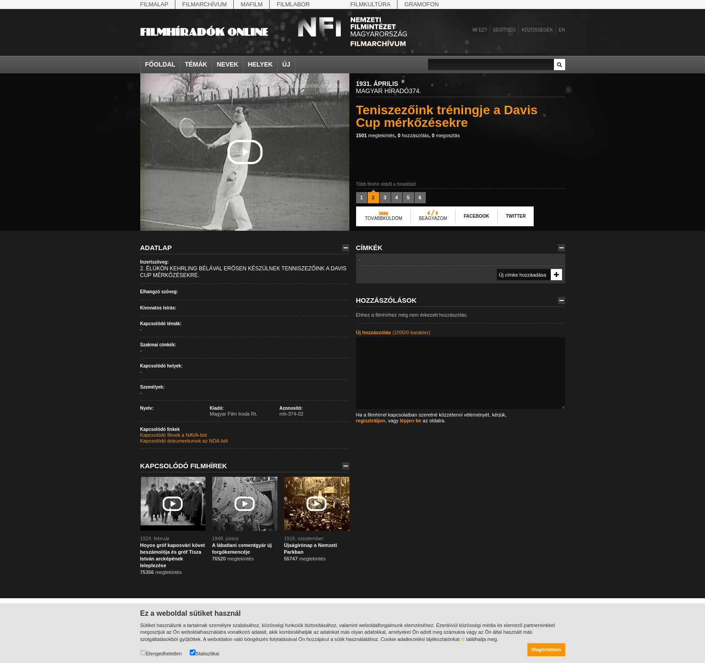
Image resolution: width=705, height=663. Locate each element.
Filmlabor (293, 4)
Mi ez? (480, 29)
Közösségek (537, 29)
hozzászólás (413, 135)
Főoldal (160, 64)
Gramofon (421, 4)
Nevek (227, 64)
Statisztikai (204, 653)
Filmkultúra (370, 4)
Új (286, 64)
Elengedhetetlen (161, 653)
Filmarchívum (204, 4)
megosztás (446, 135)
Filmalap (154, 4)
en (562, 29)
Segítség (504, 29)
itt (463, 639)
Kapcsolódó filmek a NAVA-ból (173, 435)
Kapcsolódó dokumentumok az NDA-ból (184, 440)
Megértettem (546, 649)
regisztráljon (370, 420)
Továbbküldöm (383, 218)
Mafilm (252, 4)
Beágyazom (433, 218)
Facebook (476, 216)
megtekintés (375, 135)
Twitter (516, 216)
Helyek (260, 64)
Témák (196, 64)
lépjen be (410, 420)
